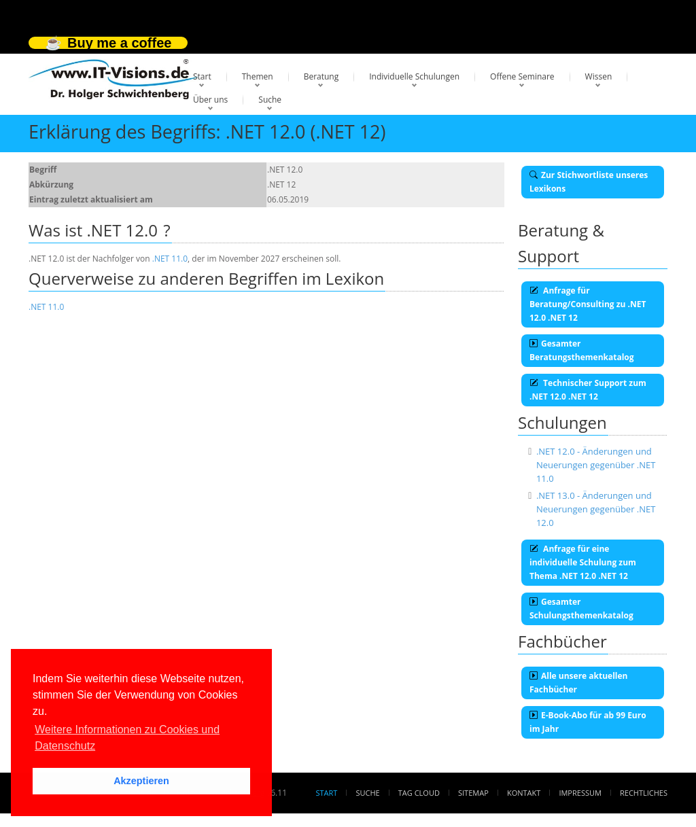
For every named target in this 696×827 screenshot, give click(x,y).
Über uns (210, 99)
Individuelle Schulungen (414, 76)
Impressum (580, 793)
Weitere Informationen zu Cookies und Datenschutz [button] (127, 738)
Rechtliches (643, 793)
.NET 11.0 (170, 258)
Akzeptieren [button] (141, 780)
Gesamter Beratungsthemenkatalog (581, 350)
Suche (269, 99)
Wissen (598, 76)
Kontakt (523, 793)
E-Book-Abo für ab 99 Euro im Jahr (587, 722)
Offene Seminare (522, 76)
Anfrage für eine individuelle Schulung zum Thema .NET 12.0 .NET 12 (582, 562)
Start (202, 76)
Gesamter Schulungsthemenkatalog (581, 608)
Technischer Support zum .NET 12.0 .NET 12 (587, 389)
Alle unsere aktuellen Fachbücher (578, 682)
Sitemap (473, 793)
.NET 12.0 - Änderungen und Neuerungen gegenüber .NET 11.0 (596, 465)
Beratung (321, 76)
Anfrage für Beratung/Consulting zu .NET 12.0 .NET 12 (587, 304)
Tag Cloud (419, 793)
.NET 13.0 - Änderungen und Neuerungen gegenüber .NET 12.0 (596, 509)
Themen (257, 76)
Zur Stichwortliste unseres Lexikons (588, 181)
